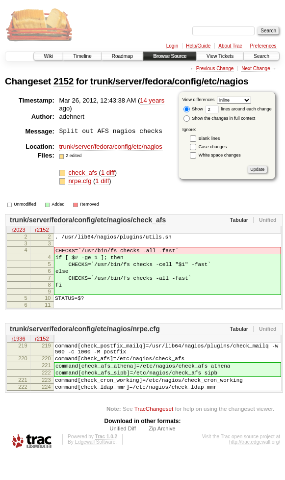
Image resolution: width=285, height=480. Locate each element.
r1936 (18, 352)
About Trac (230, 46)
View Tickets (220, 56)
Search (261, 56)
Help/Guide (198, 46)
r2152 (42, 230)
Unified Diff (122, 453)
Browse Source (169, 56)
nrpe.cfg (80, 181)
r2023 (18, 230)
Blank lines (209, 138)
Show (193, 109)
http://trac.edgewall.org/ (254, 467)
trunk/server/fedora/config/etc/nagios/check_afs (88, 220)
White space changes (220, 155)
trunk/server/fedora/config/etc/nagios (169, 81)
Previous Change (215, 68)
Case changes (213, 146)
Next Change (255, 68)
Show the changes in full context (219, 118)
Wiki (48, 56)
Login (172, 46)
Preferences (263, 46)
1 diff (108, 172)
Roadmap (122, 56)
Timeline (82, 56)
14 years (152, 100)
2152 (63, 81)
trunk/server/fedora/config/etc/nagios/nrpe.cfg (85, 342)
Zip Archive (162, 453)
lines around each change (238, 109)
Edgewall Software (95, 467)
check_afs (83, 172)
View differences (198, 99)
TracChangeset (153, 433)
